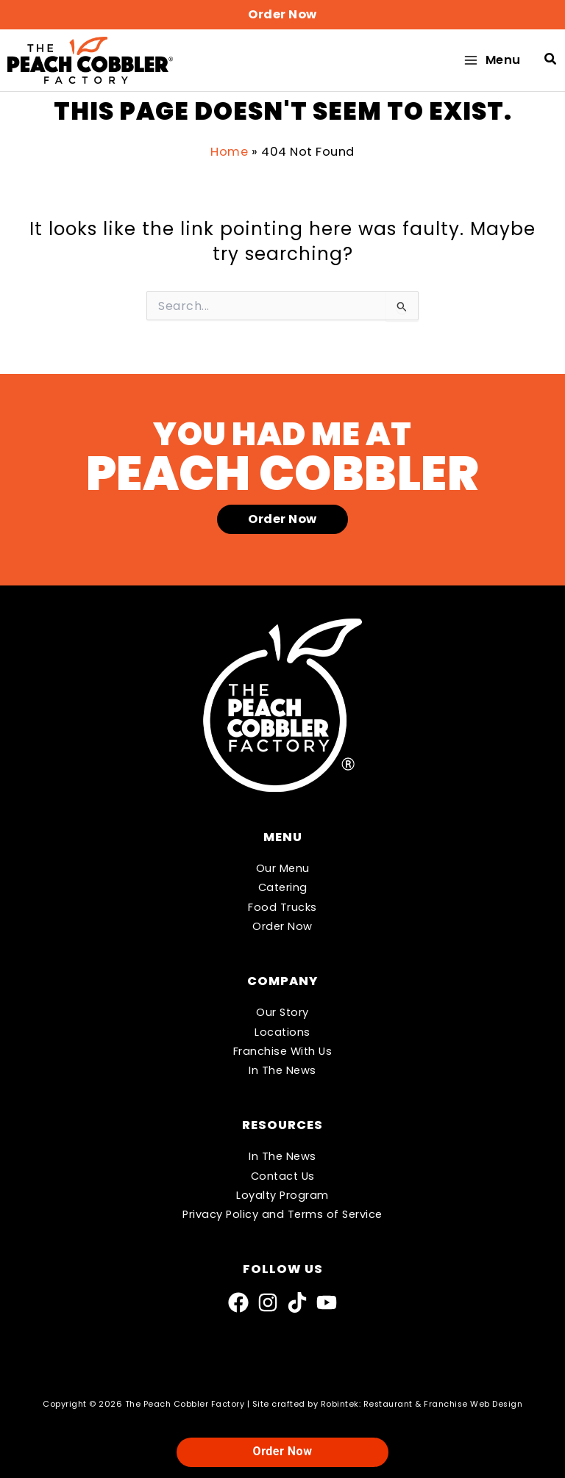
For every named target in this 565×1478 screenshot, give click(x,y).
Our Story (282, 1012)
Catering (283, 887)
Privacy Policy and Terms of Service (282, 1214)
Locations (282, 1032)
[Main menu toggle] (491, 63)
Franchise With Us (283, 1051)
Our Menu (283, 868)
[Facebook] (238, 1302)
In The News (282, 1070)
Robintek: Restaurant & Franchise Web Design (422, 1404)
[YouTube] (326, 1302)
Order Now (282, 926)
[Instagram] (267, 1302)
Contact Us (283, 1176)
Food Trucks (282, 907)
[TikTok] (297, 1302)
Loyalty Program (282, 1195)
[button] (282, 14)
